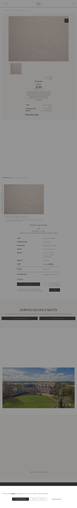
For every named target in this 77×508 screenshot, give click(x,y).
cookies (13, 493)
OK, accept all (20, 499)
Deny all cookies (38, 499)
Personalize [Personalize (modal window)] (56, 499)
